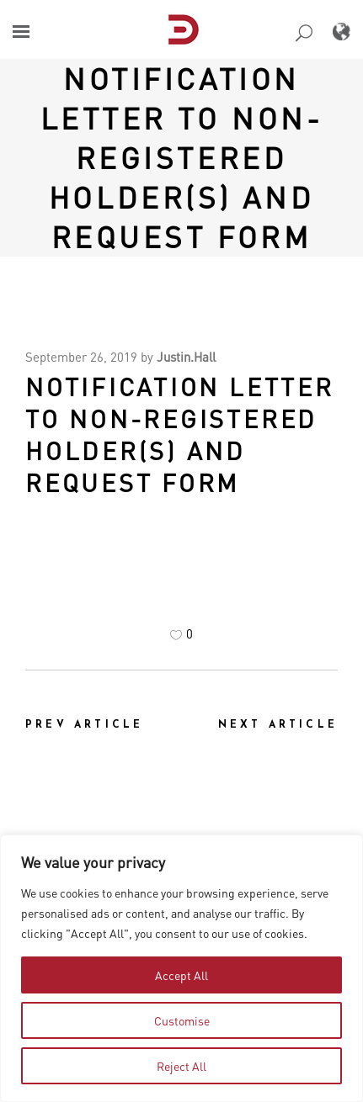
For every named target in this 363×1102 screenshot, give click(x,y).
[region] (181, 968)
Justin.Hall (186, 356)
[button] (21, 31)
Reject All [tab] (181, 1065)
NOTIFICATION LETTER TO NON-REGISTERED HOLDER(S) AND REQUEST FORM (181, 157)
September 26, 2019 (81, 356)
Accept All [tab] (181, 975)
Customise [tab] (182, 1020)
